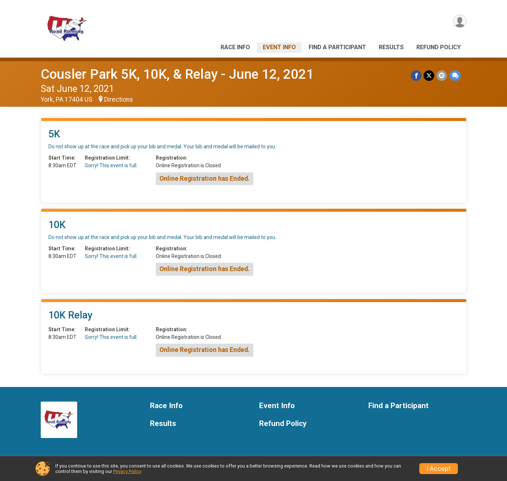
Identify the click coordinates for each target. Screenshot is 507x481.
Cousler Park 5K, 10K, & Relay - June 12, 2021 (177, 74)
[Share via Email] (442, 75)
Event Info (279, 47)
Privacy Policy (127, 471)
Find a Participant (337, 47)
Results (391, 47)
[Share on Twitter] (429, 75)
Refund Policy (438, 47)
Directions (118, 99)
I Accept (439, 468)
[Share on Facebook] (416, 75)
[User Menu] (460, 21)
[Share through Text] (455, 75)
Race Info (235, 47)
